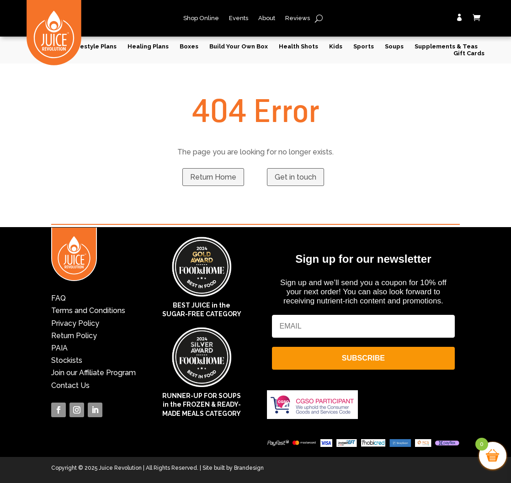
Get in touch (295, 177)
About (266, 18)
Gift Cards (468, 53)
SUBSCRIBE (363, 358)
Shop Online (201, 18)
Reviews (297, 18)
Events (238, 18)
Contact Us (70, 385)
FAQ (58, 298)
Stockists (66, 360)
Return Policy (74, 335)
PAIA (59, 348)
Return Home (213, 177)
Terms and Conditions (88, 310)
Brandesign (249, 468)
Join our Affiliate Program (93, 372)
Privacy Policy (75, 323)
